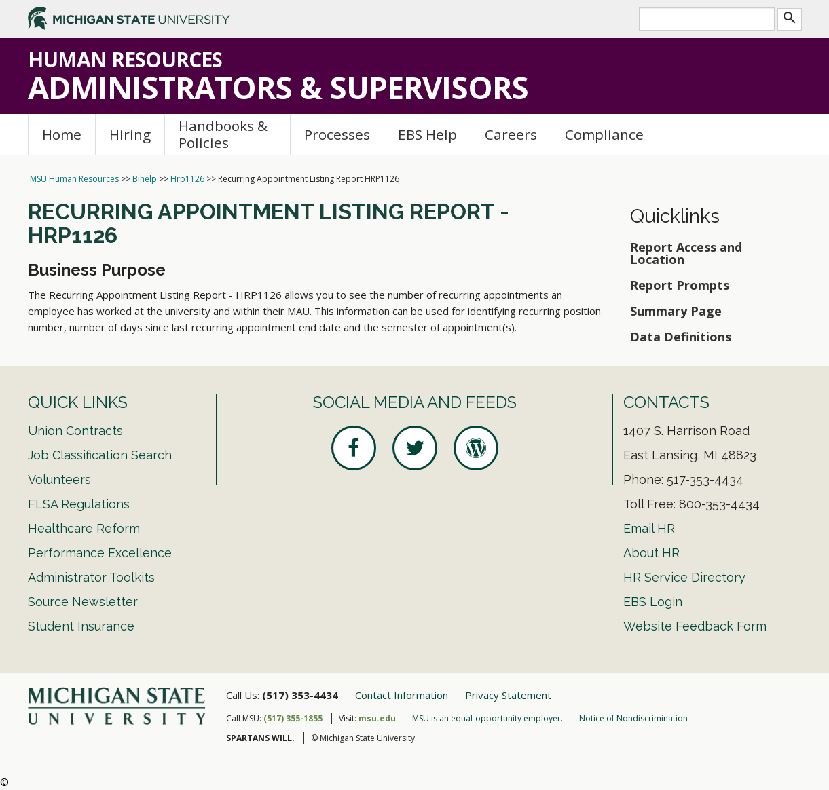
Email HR (649, 528)
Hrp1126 (187, 179)
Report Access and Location (686, 253)
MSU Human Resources (74, 179)
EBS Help (427, 134)
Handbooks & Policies (223, 134)
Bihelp (144, 179)
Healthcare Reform (84, 528)
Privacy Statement (508, 695)
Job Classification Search (100, 455)
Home (61, 134)
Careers (511, 134)
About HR (651, 553)
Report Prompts (679, 285)
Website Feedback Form (695, 626)
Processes (337, 134)
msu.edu (377, 718)
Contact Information (401, 695)
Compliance (604, 134)
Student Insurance (81, 626)
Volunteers (59, 479)
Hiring (130, 134)
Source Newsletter (83, 602)
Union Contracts (75, 431)
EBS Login (652, 602)
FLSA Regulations (79, 504)
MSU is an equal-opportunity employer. (487, 718)
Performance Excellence (100, 553)
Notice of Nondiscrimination (633, 718)
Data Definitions (680, 336)
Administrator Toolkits (91, 577)
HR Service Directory (684, 577)
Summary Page (676, 311)
